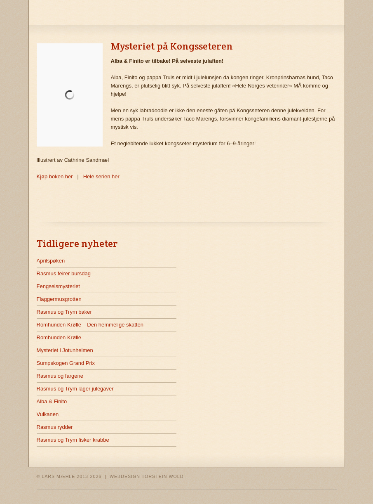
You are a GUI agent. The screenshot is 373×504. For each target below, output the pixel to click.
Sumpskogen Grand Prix (66, 363)
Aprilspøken (51, 261)
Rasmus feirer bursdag (64, 273)
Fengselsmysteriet (58, 286)
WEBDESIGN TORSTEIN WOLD (147, 476)
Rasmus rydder (55, 427)
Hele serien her (101, 176)
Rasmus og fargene (60, 376)
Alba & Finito (52, 401)
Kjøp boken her (55, 176)
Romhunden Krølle (59, 337)
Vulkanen (48, 414)
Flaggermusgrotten (59, 299)
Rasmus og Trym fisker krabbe (73, 440)
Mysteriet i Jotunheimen (65, 350)
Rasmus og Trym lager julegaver (75, 389)
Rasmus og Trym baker (64, 312)
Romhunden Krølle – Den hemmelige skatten (90, 325)
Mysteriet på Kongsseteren (172, 46)
